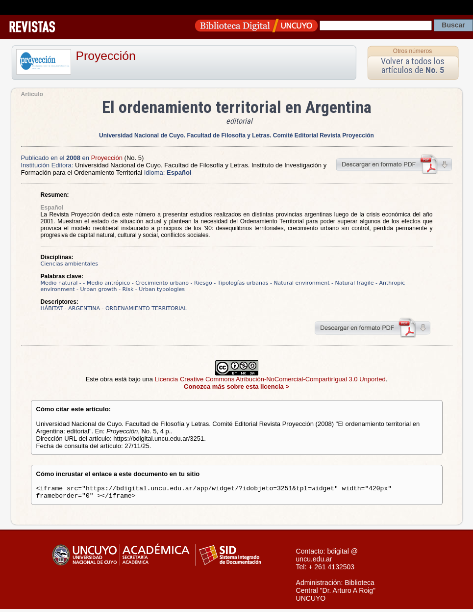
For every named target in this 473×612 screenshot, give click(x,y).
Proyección (106, 55)
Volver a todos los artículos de (413, 65)
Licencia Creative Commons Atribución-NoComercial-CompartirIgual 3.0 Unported (270, 379)
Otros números (412, 51)
